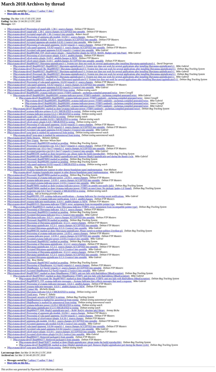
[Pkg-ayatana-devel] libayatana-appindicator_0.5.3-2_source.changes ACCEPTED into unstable (52, 246)
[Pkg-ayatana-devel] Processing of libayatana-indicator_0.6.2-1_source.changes (45, 209)
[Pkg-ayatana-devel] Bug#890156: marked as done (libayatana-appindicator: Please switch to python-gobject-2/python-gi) (65, 231)
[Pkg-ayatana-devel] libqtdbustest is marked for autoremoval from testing (42, 302)
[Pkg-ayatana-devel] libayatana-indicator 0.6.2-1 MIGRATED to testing (41, 292)
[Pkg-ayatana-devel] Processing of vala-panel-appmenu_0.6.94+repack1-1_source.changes (50, 315)
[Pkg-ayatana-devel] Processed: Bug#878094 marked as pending (38, 175)
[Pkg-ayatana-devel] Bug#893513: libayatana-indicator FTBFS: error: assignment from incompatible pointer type (61, 204)
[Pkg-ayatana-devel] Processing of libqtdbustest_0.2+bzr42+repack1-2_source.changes (48, 265)
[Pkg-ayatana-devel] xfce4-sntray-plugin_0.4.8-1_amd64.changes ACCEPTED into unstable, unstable (55, 61)
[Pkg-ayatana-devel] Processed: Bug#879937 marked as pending (38, 262)
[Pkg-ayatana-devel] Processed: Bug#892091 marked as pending (38, 161)
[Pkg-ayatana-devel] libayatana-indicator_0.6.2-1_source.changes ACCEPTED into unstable (51, 217)
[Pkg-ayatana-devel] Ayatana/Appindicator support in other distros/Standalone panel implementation (55, 169)
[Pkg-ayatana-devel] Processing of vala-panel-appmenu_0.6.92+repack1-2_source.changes (50, 82)
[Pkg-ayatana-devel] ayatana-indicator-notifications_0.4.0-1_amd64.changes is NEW (47, 201)
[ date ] (50, 11)
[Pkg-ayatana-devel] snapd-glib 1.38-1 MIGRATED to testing (36, 116)
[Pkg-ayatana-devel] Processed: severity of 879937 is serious (36, 297)
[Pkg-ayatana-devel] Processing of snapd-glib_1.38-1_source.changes (40, 29)
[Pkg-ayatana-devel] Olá (19, 260)
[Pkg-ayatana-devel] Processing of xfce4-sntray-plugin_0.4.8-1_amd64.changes (45, 55)
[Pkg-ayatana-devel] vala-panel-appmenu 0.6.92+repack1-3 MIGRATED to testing (46, 164)
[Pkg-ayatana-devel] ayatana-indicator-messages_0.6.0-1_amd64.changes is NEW (46, 286)
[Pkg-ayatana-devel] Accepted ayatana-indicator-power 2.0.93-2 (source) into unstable (48, 238)
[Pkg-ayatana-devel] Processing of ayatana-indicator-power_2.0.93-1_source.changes (47, 177)
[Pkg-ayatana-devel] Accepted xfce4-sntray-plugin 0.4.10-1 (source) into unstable (46, 334)
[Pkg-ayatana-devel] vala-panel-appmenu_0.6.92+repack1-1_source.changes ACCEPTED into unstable (56, 47)
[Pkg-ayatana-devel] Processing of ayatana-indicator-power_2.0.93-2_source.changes (47, 233)
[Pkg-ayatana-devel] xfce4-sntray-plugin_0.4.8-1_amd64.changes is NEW (42, 58)
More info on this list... (18, 13)
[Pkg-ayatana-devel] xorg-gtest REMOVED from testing (34, 347)
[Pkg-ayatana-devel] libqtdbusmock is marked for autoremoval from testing (43, 300)
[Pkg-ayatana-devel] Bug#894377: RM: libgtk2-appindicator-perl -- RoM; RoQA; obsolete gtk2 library (56, 310)
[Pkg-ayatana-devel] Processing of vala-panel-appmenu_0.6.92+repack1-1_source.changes (50, 45)
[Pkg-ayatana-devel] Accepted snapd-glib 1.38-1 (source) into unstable (41, 34)
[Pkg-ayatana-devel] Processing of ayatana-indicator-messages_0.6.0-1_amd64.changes (48, 284)
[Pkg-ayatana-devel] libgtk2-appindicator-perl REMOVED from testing (41, 90)
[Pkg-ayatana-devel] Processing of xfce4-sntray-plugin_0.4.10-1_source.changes (45, 318)
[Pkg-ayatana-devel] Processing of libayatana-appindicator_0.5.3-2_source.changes (46, 244)
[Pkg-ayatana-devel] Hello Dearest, (24, 138)
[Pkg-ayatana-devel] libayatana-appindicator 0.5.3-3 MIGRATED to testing (43, 308)
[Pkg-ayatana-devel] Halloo (20, 193)
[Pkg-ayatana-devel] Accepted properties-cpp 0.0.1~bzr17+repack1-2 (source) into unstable (50, 151)
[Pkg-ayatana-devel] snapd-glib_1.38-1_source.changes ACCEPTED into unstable (46, 31)
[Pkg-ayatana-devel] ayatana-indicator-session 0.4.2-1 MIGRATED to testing (44, 114)
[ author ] (42, 11)
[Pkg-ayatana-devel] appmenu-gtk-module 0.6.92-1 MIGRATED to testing (42, 119)
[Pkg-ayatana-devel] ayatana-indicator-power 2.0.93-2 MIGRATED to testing (44, 305)
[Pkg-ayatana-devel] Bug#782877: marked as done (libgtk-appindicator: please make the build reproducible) (70, 342)
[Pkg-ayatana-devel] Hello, (20, 167)
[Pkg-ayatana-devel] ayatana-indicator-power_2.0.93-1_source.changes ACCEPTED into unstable (53, 180)
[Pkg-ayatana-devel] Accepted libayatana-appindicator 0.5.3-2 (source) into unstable (47, 249)
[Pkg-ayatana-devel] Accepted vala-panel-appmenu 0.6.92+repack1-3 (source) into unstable (50, 130)
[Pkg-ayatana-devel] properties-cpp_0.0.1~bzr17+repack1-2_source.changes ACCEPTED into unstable (56, 148)
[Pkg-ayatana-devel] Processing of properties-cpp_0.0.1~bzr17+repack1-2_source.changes (50, 146)
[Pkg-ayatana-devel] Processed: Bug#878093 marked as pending (38, 159)
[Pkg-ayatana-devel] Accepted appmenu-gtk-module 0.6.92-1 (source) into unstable (47, 42)
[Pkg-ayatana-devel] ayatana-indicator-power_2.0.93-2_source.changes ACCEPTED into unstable (53, 236)
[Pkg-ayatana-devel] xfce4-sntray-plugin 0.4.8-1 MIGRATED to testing (41, 122)
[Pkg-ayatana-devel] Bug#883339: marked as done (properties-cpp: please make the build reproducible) (56, 154)
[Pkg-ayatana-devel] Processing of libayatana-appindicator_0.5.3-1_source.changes (46, 223)
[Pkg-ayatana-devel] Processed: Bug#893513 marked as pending (38, 212)
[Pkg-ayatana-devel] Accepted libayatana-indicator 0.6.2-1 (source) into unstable (45, 215)
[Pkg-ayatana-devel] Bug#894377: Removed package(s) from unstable (40, 337)
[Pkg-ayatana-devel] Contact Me (23, 289)
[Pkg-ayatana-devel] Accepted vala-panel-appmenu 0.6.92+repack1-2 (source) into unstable (50, 87)
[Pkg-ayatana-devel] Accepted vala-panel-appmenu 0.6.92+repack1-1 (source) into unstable (50, 50)
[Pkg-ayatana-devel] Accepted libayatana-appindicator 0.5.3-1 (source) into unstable (47, 228)
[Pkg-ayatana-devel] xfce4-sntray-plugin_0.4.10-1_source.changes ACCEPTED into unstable (51, 331)
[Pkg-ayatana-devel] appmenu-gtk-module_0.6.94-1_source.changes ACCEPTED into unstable (52, 321)
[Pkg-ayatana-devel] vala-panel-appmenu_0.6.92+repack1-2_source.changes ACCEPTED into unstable (56, 84)
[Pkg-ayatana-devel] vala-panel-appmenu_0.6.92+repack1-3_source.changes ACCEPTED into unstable (56, 127)
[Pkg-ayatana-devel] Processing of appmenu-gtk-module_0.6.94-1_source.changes (46, 313)
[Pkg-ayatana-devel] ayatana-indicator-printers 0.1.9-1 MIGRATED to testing (44, 111)
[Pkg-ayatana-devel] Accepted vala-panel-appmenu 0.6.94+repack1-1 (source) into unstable (50, 329)
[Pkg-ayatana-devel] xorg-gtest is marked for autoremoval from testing (41, 132)
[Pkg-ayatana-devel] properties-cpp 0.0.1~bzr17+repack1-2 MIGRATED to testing (46, 191)
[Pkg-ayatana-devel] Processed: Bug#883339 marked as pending (38, 143)
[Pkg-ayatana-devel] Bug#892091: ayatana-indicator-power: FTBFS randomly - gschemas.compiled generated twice (62, 92)
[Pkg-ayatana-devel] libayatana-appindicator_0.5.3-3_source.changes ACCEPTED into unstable (52, 254)
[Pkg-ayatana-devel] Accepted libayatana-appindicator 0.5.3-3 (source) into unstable (47, 257)
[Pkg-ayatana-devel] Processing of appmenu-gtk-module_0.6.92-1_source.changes (46, 37)
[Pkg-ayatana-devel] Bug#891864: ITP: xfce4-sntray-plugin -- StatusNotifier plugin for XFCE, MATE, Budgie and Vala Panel (67, 53)
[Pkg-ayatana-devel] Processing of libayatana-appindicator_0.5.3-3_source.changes (46, 252)
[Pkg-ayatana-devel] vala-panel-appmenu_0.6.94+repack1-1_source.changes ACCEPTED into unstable (56, 326)
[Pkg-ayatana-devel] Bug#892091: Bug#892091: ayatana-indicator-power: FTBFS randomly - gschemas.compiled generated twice (75, 95)
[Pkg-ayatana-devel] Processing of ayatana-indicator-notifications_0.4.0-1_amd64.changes (50, 199)
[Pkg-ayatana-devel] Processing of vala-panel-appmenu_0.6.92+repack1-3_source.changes (50, 124)
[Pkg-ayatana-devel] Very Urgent (23, 140)
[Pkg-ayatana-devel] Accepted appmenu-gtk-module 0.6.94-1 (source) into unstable (47, 323)
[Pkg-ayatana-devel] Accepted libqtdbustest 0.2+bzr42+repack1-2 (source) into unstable (49, 270)
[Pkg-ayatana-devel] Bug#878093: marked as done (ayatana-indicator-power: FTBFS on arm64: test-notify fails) (60, 185)
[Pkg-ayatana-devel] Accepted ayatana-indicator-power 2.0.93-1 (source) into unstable (48, 183)
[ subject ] (32, 11)
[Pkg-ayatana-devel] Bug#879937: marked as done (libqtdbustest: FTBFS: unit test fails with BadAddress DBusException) (65, 273)
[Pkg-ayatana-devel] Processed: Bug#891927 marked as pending (38, 241)
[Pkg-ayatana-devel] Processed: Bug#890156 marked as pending (38, 220)
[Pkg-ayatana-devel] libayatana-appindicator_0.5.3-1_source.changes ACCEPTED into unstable (52, 225)
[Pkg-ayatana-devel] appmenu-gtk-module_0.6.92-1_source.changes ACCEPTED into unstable (52, 39)
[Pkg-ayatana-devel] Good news (22, 294)
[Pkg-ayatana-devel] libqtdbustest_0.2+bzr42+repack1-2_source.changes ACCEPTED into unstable (54, 268)
